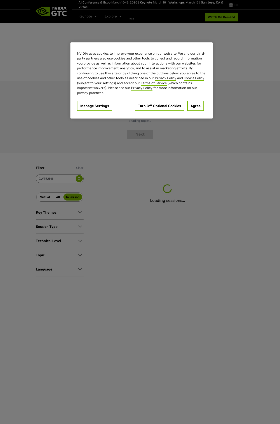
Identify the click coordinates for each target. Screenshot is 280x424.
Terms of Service (154, 83)
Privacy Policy (165, 78)
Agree (196, 106)
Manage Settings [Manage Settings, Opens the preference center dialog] (94, 106)
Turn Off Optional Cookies (159, 106)
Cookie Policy (194, 78)
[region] (141, 80)
